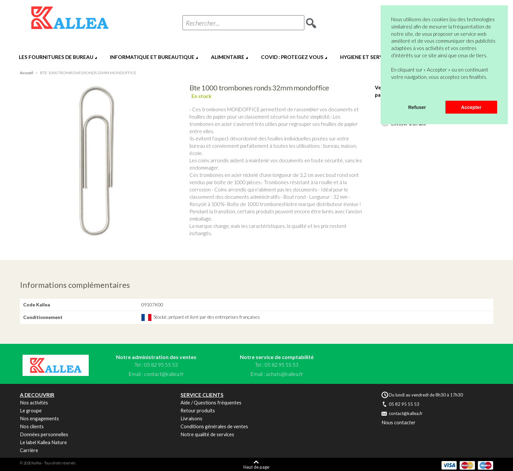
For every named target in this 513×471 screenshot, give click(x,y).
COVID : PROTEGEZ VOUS (292, 57)
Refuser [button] (417, 107)
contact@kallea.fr (164, 374)
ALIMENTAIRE (227, 57)
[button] (392, 92)
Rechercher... (203, 23)
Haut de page (256, 466)
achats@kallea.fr (284, 374)
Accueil (26, 72)
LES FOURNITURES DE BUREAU (56, 57)
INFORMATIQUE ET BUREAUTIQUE (152, 57)
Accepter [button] (471, 107)
